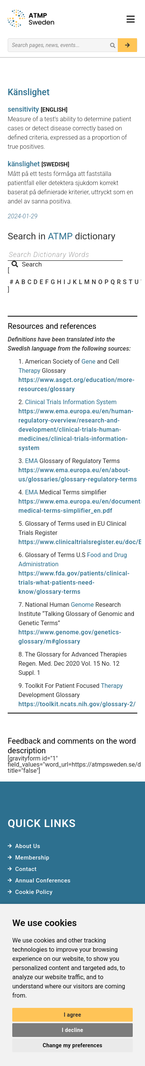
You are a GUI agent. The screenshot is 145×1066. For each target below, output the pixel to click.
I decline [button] (72, 1030)
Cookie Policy (34, 892)
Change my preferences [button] (72, 1045)
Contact (26, 869)
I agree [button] (72, 1015)
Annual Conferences (43, 880)
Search (27, 264)
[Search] (127, 45)
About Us (28, 846)
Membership (32, 857)
